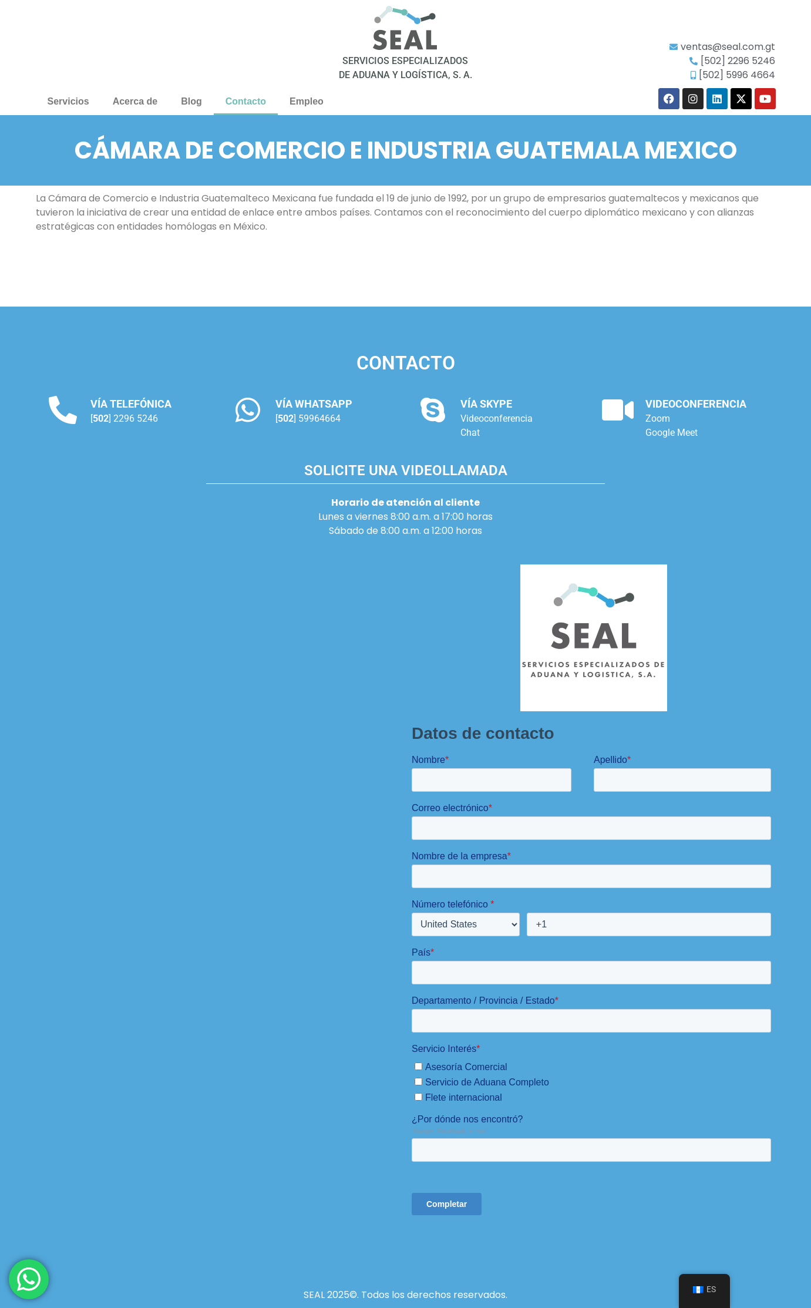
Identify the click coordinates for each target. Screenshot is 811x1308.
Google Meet (671, 432)
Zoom (657, 418)
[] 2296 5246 (124, 418)
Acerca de (135, 101)
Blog (191, 101)
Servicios (68, 101)
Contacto (246, 101)
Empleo (307, 101)
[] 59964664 (308, 418)
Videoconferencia (496, 418)
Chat (470, 432)
